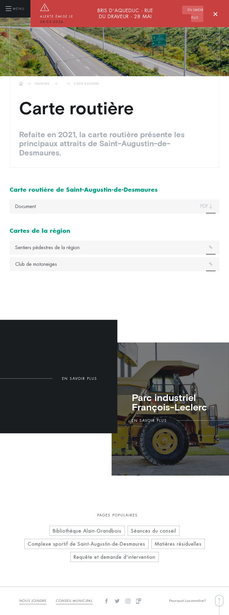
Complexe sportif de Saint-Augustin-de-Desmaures (86, 544)
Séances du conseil (153, 530)
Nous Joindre (33, 600)
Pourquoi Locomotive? (187, 601)
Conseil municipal (74, 600)
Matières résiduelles (178, 544)
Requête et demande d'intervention (114, 557)
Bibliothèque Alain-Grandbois (87, 530)
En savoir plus (195, 14)
